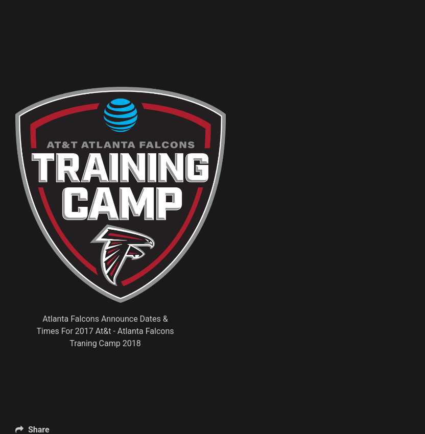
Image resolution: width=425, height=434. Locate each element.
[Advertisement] (201, 61)
